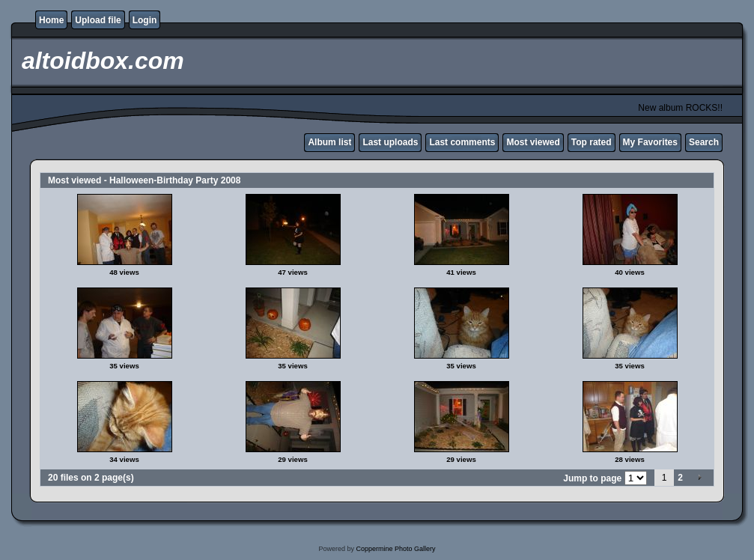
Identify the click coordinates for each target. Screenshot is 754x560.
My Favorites (650, 142)
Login (145, 20)
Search (704, 142)
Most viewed (532, 142)
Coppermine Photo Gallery (395, 549)
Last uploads (390, 142)
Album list (329, 142)
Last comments (462, 142)
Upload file (98, 20)
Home (51, 20)
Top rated (591, 142)
